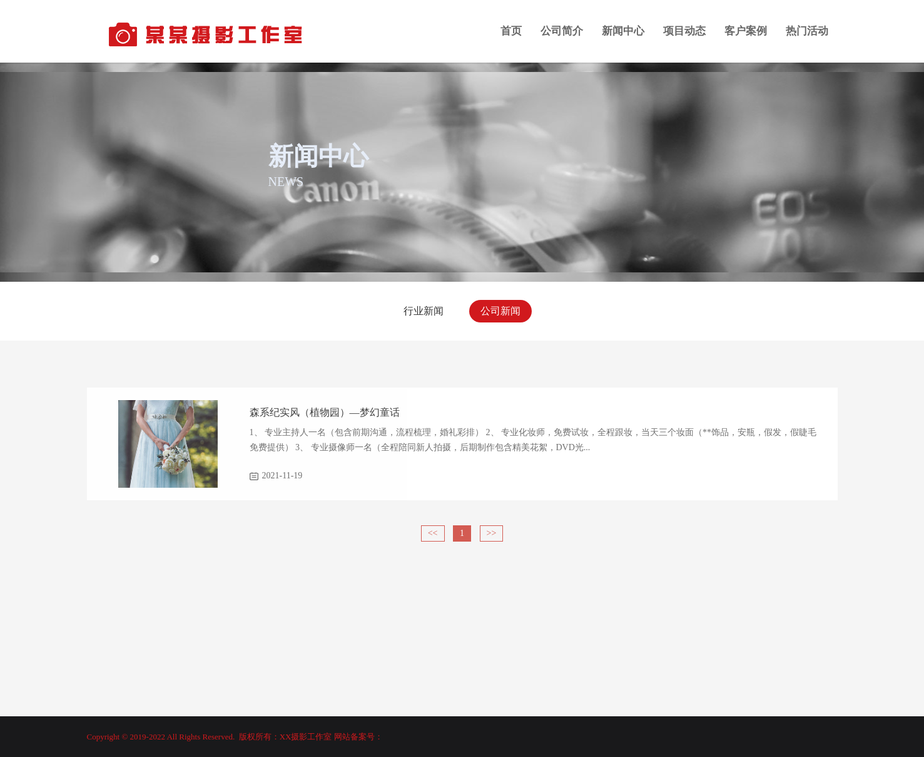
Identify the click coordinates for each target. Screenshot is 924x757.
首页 (511, 31)
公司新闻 (500, 311)
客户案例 (745, 31)
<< (433, 533)
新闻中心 (623, 31)
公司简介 (562, 31)
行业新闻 (424, 311)
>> (492, 533)
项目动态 (684, 31)
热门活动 (807, 31)
